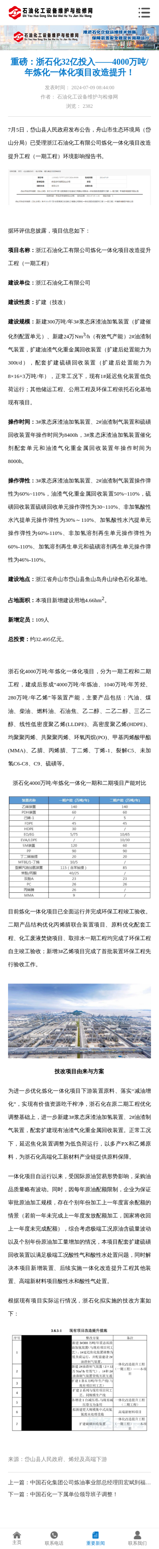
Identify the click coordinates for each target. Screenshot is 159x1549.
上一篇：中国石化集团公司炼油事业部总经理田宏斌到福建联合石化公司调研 (79, 1482)
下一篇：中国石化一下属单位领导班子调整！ (63, 1494)
